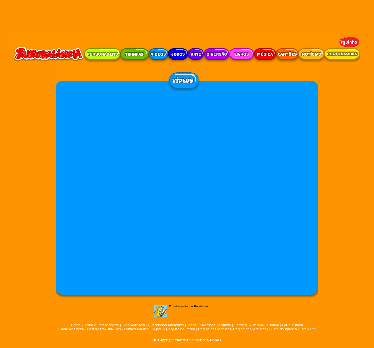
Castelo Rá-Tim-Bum (104, 329)
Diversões (207, 325)
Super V (158, 329)
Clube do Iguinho (283, 329)
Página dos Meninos (214, 329)
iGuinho (272, 325)
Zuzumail (257, 325)
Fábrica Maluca (136, 329)
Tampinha (308, 329)
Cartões (240, 325)
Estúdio (225, 325)
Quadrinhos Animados (166, 325)
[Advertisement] (187, 16)
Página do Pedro (181, 329)
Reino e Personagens (101, 325)
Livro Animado (133, 325)
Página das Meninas (249, 329)
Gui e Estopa (292, 325)
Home (76, 325)
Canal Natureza (71, 329)
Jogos (191, 325)
